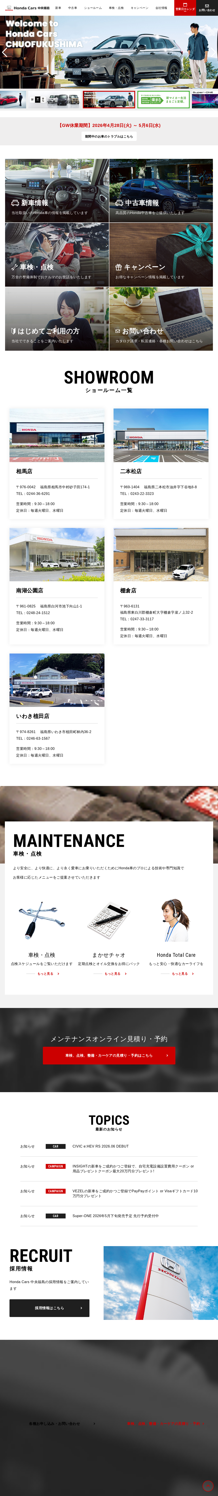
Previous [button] (4, 52)
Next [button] (213, 52)
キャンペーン (140, 8)
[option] (109, 52)
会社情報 (161, 8)
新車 (58, 8)
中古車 (72, 8)
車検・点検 (116, 8)
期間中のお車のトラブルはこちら (109, 136)
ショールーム (93, 8)
